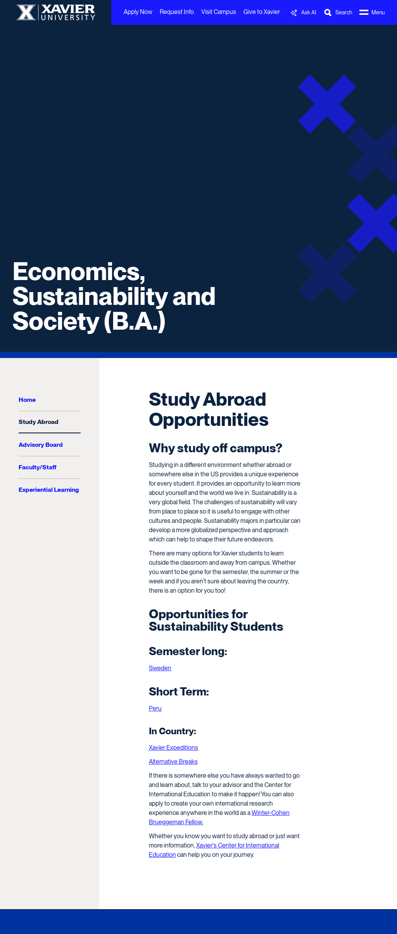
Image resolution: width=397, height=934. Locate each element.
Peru (155, 708)
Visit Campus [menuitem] (218, 12)
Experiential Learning (49, 489)
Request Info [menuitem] (177, 12)
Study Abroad (39, 421)
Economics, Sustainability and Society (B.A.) (114, 296)
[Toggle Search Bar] (337, 13)
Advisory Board (41, 444)
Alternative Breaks (173, 761)
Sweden (160, 668)
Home (27, 399)
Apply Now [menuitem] (138, 12)
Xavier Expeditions (173, 747)
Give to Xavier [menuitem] (261, 12)
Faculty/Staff (37, 467)
